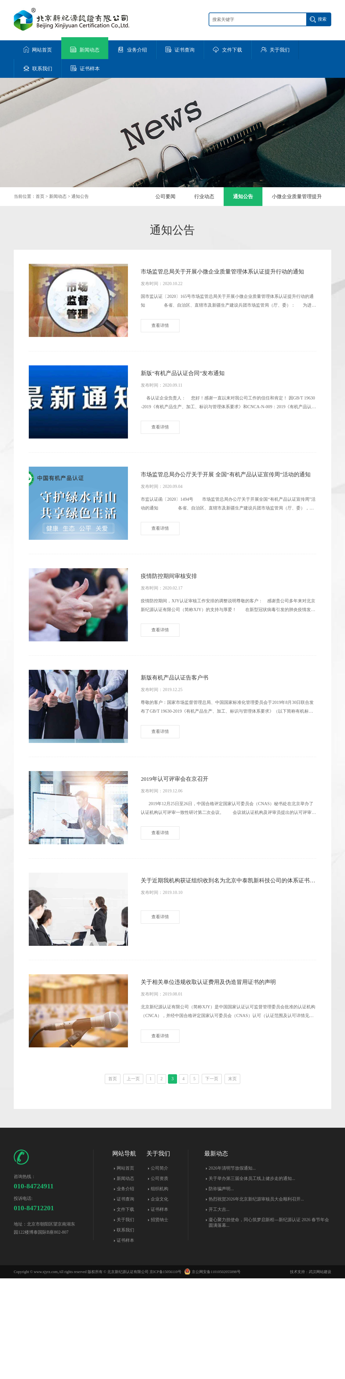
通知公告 (80, 196)
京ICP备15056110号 (165, 1372)
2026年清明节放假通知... (232, 1268)
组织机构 (159, 1289)
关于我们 (125, 1320)
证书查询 (125, 1299)
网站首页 (125, 1268)
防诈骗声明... (221, 1289)
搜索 (322, 19)
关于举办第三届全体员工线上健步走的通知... (252, 1279)
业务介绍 (125, 1289)
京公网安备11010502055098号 (211, 1372)
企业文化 (159, 1299)
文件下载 (125, 1310)
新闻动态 (58, 196)
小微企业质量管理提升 (297, 196)
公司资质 (159, 1279)
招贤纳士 (159, 1320)
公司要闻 (165, 196)
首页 (40, 196)
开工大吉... (219, 1310)
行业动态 (204, 196)
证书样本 (125, 1341)
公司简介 (159, 1268)
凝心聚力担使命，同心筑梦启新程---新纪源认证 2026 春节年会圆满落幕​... (269, 1323)
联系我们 (125, 1330)
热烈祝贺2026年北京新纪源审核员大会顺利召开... (256, 1299)
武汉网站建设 (320, 1372)
